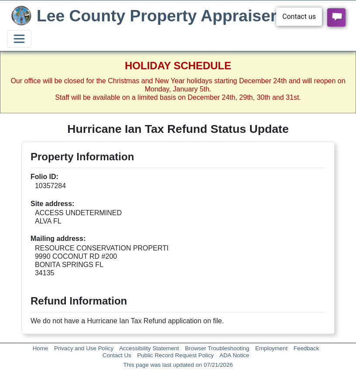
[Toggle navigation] (19, 38)
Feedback (306, 348)
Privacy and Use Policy (83, 348)
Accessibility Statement (149, 348)
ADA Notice (234, 355)
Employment (271, 348)
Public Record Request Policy (175, 355)
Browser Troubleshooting (217, 348)
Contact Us (117, 355)
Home (40, 348)
